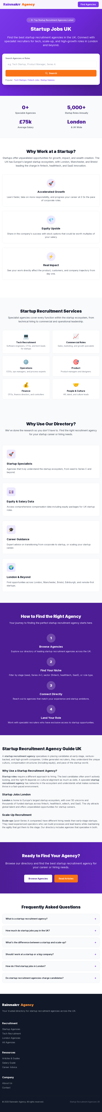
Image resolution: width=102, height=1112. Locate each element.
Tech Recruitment (11, 1033)
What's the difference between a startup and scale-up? (51, 942)
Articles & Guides (11, 1058)
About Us (7, 1083)
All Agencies (8, 1042)
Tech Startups (20, 80)
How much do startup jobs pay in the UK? (51, 930)
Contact (6, 1087)
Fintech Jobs (33, 80)
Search (51, 73)
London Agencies (11, 1038)
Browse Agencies (38, 878)
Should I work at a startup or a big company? (51, 954)
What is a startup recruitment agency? (51, 919)
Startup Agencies (11, 1029)
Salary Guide (9, 1062)
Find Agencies (88, 4)
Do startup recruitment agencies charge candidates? (51, 978)
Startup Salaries (47, 80)
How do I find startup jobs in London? (51, 966)
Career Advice (9, 1067)
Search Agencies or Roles (17, 58)
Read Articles (66, 878)
